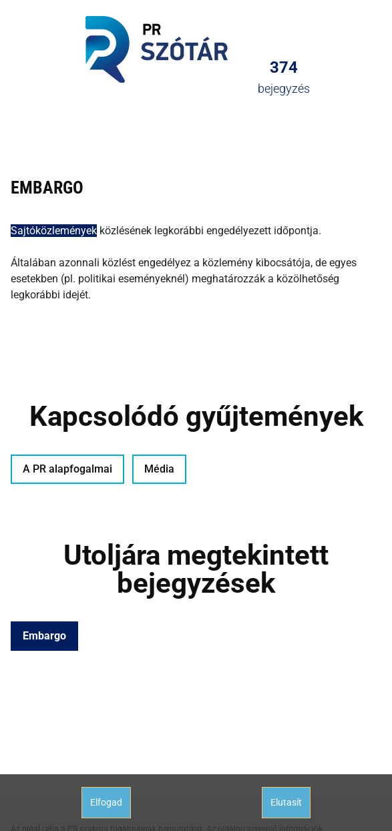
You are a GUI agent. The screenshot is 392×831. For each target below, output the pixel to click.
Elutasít (286, 802)
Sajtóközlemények (54, 230)
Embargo (44, 635)
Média (159, 469)
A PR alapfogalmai (67, 469)
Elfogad (106, 802)
